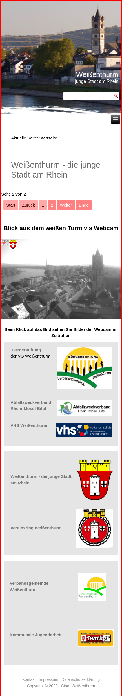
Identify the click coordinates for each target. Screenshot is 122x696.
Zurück (28, 205)
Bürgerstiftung (26, 349)
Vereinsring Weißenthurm (35, 528)
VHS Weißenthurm (28, 425)
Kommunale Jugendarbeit (35, 634)
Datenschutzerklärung (80, 679)
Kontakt (29, 679)
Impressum (48, 679)
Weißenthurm (97, 74)
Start (10, 205)
